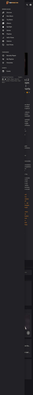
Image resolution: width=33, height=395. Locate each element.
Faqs (19, 80)
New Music (7, 16)
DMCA (8, 79)
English (20, 77)
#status (26, 199)
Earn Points (7, 45)
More (3, 82)
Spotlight (7, 27)
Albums (6, 23)
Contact (8, 80)
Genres (6, 30)
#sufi (24, 194)
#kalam (26, 205)
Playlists (7, 34)
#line (25, 225)
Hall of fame (8, 38)
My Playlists (8, 59)
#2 (27, 203)
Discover (7, 12)
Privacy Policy (13, 80)
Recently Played (9, 55)
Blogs (12, 79)
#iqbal (25, 222)
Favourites (7, 63)
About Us (17, 79)
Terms (3, 80)
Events (6, 71)
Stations (7, 41)
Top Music (7, 20)
